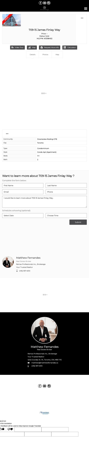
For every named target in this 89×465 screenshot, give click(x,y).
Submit (78, 222)
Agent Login (60, 392)
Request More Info (49, 47)
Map (31, 47)
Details (32, 54)
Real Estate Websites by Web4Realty (38, 392)
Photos (45, 54)
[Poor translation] (10, 429)
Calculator (70, 47)
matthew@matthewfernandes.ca (44, 363)
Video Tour (17, 47)
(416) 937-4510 (24, 271)
